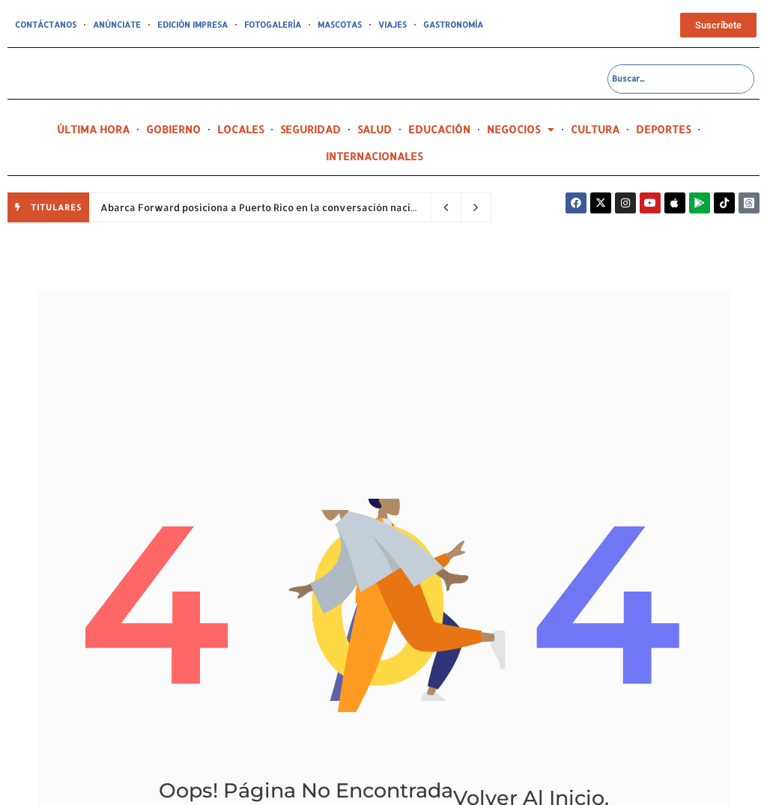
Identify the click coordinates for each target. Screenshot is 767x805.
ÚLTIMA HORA (93, 129)
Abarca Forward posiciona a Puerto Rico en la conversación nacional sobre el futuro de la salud (333, 207)
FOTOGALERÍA (272, 24)
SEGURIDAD (310, 129)
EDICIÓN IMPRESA (192, 24)
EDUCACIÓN (439, 129)
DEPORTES (663, 129)
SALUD (374, 129)
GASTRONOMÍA (453, 24)
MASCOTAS (340, 24)
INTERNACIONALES (374, 156)
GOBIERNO (173, 129)
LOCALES (240, 129)
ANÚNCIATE (117, 24)
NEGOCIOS (520, 129)
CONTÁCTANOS (45, 24)
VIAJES (392, 24)
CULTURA (595, 129)
